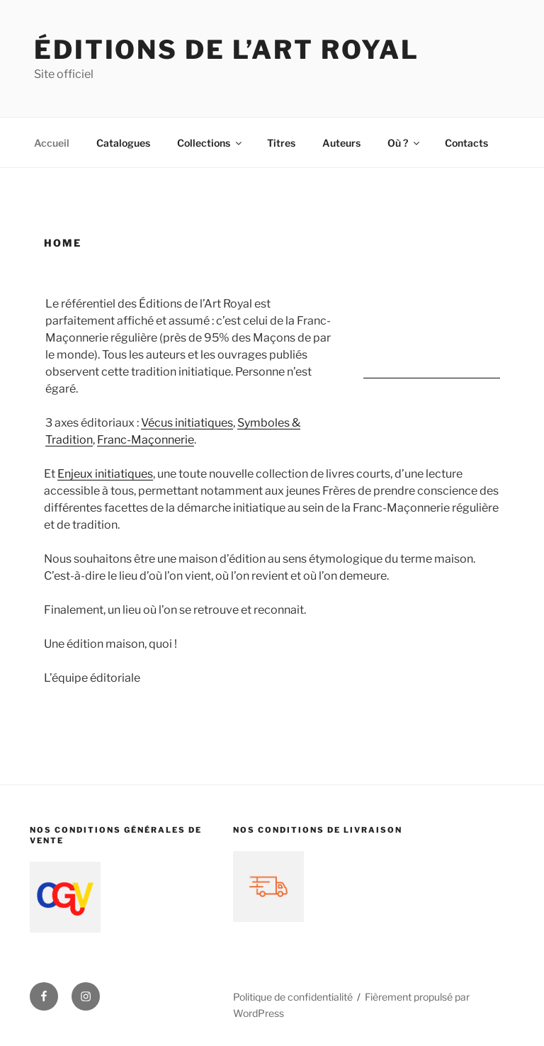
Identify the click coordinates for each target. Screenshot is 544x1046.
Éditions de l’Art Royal (226, 49)
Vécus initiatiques (187, 422)
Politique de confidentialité (293, 997)
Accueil (51, 143)
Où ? (404, 143)
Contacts (466, 143)
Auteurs (341, 143)
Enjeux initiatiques (105, 473)
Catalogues (123, 143)
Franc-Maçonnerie (145, 439)
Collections (210, 143)
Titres (281, 143)
